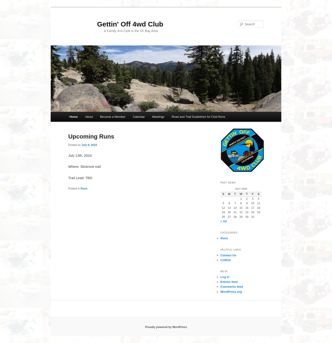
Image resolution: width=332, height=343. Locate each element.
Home (73, 116)
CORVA (225, 260)
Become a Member (112, 116)
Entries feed (228, 282)
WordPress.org (231, 291)
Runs (83, 188)
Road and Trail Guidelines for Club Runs (198, 116)
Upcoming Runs (91, 136)
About (89, 116)
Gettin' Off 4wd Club (115, 24)
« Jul (223, 221)
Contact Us (228, 255)
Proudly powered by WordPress (166, 327)
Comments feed (231, 286)
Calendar (139, 116)
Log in (224, 277)
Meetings (158, 116)
